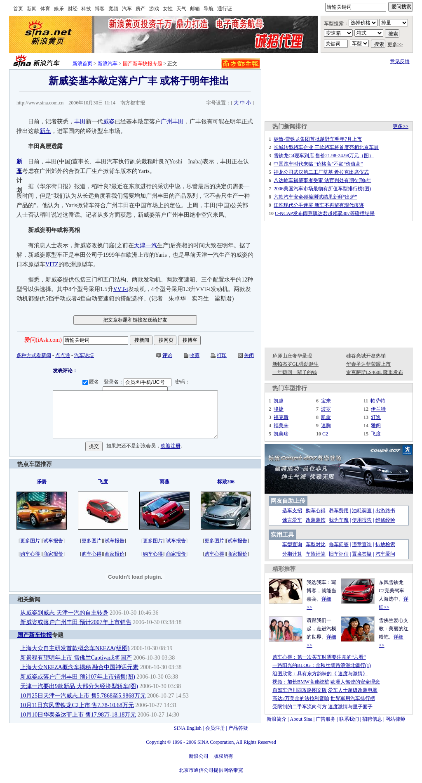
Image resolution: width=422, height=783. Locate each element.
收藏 (194, 355)
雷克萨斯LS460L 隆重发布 (374, 372)
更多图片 (30, 541)
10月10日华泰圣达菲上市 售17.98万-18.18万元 (78, 715)
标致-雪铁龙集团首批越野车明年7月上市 (318, 139)
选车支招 (292, 510)
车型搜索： (336, 23)
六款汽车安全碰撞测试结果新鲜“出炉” (315, 197)
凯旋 (326, 417)
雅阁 (376, 425)
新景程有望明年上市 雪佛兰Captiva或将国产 (76, 658)
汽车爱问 (385, 554)
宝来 (326, 401)
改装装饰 (316, 520)
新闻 (32, 9)
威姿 (109, 121)
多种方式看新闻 (33, 355)
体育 (45, 9)
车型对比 (316, 544)
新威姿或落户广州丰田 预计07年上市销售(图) (77, 677)
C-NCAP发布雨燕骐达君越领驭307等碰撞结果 (325, 213)
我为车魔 (339, 520)
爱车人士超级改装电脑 (352, 690)
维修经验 (385, 520)
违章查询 (362, 544)
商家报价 (53, 554)
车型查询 (292, 544)
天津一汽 (145, 245)
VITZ (52, 264)
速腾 (326, 425)
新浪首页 (82, 63)
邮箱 (195, 9)
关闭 (249, 355)
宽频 (113, 9)
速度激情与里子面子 (350, 707)
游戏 (154, 9)
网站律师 (395, 719)
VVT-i (120, 289)
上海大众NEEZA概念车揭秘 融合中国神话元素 (79, 667)
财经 (72, 9)
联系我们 (349, 719)
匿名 (91, 382)
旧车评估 (339, 554)
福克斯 (281, 417)
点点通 (62, 355)
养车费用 (339, 510)
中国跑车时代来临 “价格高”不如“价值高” (318, 164)
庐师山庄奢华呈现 (292, 356)
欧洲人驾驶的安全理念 (355, 682)
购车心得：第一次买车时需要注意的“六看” (319, 657)
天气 (181, 9)
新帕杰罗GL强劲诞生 (295, 364)
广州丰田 (172, 121)
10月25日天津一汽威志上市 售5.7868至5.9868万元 (83, 696)
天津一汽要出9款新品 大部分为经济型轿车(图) (79, 686)
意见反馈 (400, 61)
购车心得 (30, 554)
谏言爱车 (292, 520)
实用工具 (282, 535)
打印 (222, 355)
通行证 (224, 9)
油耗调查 (362, 510)
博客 (100, 9)
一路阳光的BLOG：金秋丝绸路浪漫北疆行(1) (321, 665)
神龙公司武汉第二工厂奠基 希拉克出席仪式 (321, 172)
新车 (45, 131)
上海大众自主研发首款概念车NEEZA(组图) (74, 648)
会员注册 (215, 728)
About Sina (301, 719)
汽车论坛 (84, 355)
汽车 (127, 9)
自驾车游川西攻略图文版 (299, 690)
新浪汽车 (107, 63)
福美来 (281, 425)
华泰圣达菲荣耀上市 (368, 364)
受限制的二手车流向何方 (299, 707)
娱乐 (59, 9)
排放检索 (385, 544)
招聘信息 (372, 719)
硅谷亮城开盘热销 (366, 356)
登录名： (139, 382)
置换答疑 (362, 554)
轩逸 (376, 417)
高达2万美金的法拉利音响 (300, 698)
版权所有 (223, 756)
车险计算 (316, 554)
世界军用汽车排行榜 (353, 698)
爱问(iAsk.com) (43, 340)
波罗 (326, 409)
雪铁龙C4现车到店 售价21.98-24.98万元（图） (324, 155)
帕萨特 (377, 401)
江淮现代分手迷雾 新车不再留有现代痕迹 (319, 205)
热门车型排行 (289, 388)
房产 (140, 9)
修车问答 (339, 544)
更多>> (395, 44)
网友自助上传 (288, 501)
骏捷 (279, 409)
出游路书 (385, 510)
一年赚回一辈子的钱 (294, 372)
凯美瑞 (281, 434)
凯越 (279, 401)
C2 (325, 434)
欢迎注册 (171, 446)
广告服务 (325, 719)
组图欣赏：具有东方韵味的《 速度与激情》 (320, 674)
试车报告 (53, 541)
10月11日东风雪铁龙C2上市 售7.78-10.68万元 (77, 705)
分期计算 (292, 554)
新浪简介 (276, 719)
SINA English (188, 728)
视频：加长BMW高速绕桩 (300, 682)
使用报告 (362, 520)
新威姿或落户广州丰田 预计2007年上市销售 (75, 622)
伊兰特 (378, 409)
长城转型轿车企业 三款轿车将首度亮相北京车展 (326, 147)
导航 (208, 9)
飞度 (376, 434)
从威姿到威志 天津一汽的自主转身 (64, 613)
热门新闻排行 (289, 126)
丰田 (80, 121)
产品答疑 (238, 728)
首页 (18, 9)
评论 (167, 355)
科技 (86, 9)
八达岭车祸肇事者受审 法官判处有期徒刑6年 (322, 180)
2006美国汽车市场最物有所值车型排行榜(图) (322, 189)
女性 (168, 9)
